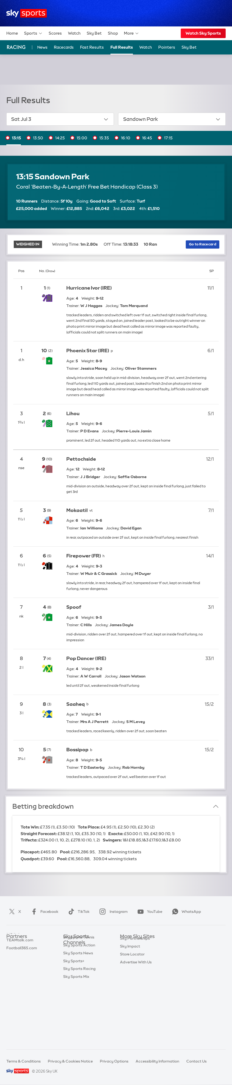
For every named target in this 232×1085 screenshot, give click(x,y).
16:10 (125, 138)
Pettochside (81, 459)
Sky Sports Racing (79, 1029)
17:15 (168, 138)
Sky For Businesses (137, 976)
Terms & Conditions (23, 1061)
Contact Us (196, 1061)
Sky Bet (94, 33)
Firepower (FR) (83, 555)
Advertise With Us (136, 1007)
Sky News (128, 952)
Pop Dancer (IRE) (86, 658)
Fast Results (92, 47)
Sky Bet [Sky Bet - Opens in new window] (189, 47)
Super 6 (13, 952)
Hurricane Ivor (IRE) (89, 288)
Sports (33, 33)
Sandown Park (172, 119)
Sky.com (128, 944)
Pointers (166, 47)
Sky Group (129, 968)
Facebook (43, 911)
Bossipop (77, 749)
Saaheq (75, 704)
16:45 (147, 138)
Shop (113, 33)
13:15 (16, 138)
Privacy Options (114, 1061)
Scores (55, 33)
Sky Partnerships (135, 984)
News (42, 47)
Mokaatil (77, 510)
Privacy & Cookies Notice (70, 1061)
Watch (74, 33)
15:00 (82, 138)
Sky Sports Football (80, 966)
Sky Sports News (78, 1013)
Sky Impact (130, 992)
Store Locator (132, 999)
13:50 (38, 138)
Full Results (121, 47)
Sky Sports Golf (77, 982)
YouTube (148, 911)
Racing (16, 47)
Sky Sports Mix (76, 1037)
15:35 (104, 138)
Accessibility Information (157, 1061)
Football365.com (21, 968)
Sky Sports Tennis (78, 998)
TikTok (78, 911)
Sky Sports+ (73, 1021)
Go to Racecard (202, 244)
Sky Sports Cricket (79, 974)
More (131, 33)
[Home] (26, 13)
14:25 (60, 138)
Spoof (73, 607)
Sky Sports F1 (75, 990)
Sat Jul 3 (60, 119)
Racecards (64, 47)
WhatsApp (185, 911)
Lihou (73, 413)
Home (12, 33)
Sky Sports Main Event (83, 951)
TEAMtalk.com (19, 960)
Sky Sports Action (79, 1006)
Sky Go (126, 960)
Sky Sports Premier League (87, 958)
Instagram (112, 911)
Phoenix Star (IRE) (87, 350)
